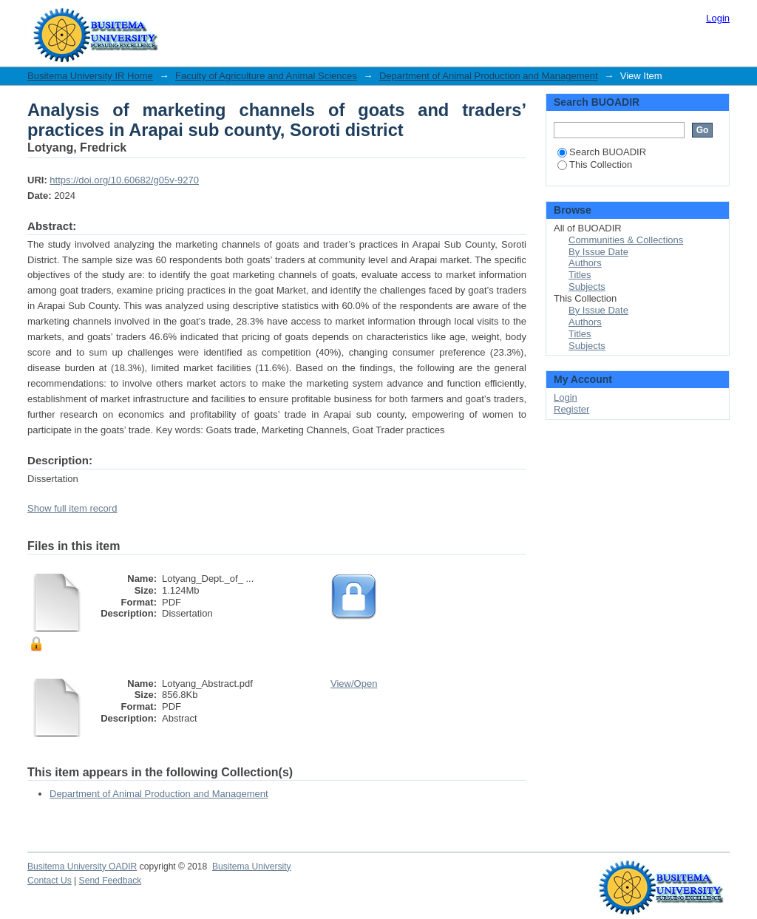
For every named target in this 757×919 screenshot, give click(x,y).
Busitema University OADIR (82, 866)
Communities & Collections (625, 239)
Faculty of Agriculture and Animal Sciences (266, 75)
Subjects (586, 286)
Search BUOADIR (601, 151)
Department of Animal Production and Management (488, 75)
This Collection (594, 164)
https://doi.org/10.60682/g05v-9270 (124, 180)
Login (718, 18)
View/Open (353, 683)
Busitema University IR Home (90, 75)
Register (571, 409)
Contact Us (49, 880)
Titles (579, 274)
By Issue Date (598, 251)
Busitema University (251, 866)
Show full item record (72, 508)
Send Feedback (110, 880)
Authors (585, 262)
